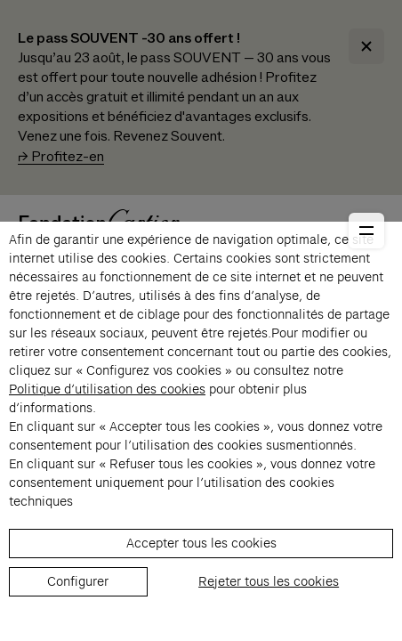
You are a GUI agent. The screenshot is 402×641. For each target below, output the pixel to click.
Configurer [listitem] (78, 581)
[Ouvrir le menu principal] (366, 230)
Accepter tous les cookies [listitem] (201, 543)
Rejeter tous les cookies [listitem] (268, 581)
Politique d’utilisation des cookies (107, 389)
